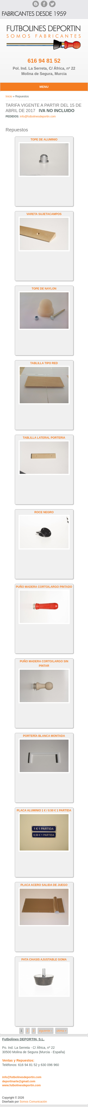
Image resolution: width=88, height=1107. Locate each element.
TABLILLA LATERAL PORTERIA (44, 437)
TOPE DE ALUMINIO (44, 139)
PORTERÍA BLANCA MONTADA (44, 736)
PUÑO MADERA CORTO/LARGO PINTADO (44, 586)
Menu (43, 87)
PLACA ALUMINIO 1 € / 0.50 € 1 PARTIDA (44, 810)
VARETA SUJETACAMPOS (44, 214)
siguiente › (45, 1030)
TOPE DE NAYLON (44, 288)
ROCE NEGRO (44, 512)
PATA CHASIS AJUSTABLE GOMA (44, 959)
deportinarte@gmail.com (18, 1081)
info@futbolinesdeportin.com (38, 116)
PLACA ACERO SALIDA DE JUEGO (43, 885)
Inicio (9, 96)
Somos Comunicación (33, 1101)
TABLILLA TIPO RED (44, 363)
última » (61, 1030)
